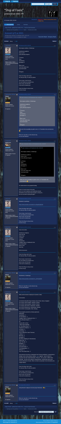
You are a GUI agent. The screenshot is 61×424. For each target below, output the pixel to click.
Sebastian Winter (10, 94)
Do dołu (6, 41)
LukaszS (7, 140)
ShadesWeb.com (13, 422)
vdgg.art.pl (40, 19)
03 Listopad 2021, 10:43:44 (24, 291)
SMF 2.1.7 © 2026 (6, 420)
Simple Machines (14, 420)
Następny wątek (52, 36)
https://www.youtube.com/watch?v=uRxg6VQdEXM (31, 204)
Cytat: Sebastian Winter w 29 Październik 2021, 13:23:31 (33, 143)
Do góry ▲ (56, 420)
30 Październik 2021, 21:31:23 (25, 227)
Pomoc (44, 420)
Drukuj (54, 41)
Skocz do (36, 411)
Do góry (6, 403)
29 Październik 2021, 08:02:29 (25, 45)
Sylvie (25, 29)
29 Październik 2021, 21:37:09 (25, 198)
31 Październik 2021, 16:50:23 (25, 272)
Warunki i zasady (50, 420)
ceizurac (7, 45)
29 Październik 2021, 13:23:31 (25, 94)
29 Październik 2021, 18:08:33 (25, 140)
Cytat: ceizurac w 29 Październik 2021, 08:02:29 (31, 97)
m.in (38, 356)
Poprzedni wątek (42, 36)
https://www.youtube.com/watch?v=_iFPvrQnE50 (30, 278)
